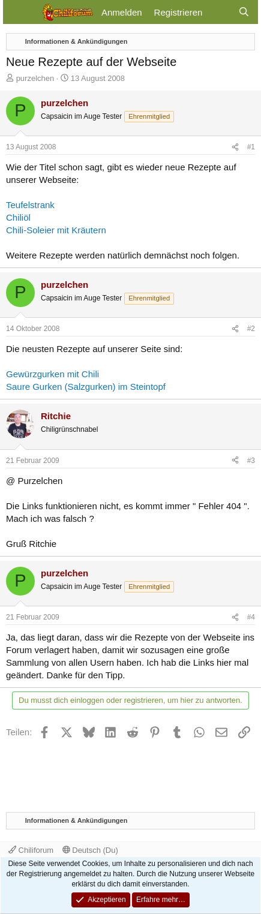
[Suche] (244, 12)
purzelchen (35, 78)
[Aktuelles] (220, 12)
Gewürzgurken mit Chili (52, 374)
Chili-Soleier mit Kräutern (56, 230)
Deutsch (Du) (90, 850)
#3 (251, 460)
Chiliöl (18, 217)
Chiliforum (30, 850)
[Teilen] (235, 147)
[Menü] (19, 12)
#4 (251, 617)
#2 (251, 328)
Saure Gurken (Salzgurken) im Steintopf (86, 386)
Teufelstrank (30, 205)
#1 (251, 147)
